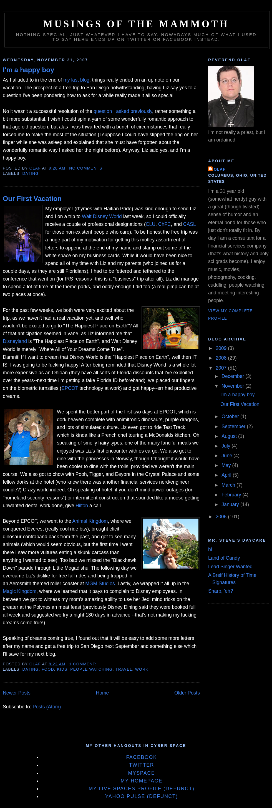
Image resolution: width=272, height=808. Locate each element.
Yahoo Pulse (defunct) (141, 796)
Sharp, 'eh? (220, 591)
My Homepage (142, 781)
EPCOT (69, 388)
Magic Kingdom (19, 591)
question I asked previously (123, 111)
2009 (222, 348)
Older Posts (187, 693)
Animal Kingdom (90, 521)
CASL (189, 224)
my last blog (76, 80)
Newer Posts (17, 693)
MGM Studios (100, 583)
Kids (62, 669)
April (227, 475)
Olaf (220, 169)
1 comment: (83, 664)
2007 (222, 368)
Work (141, 669)
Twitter (141, 765)
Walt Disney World (102, 216)
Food (48, 669)
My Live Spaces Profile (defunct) (141, 788)
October (230, 416)
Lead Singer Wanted (230, 566)
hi (210, 549)
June (227, 455)
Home (102, 693)
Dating (30, 173)
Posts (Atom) (47, 706)
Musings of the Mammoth (136, 24)
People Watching (91, 669)
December (233, 376)
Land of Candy (224, 558)
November (233, 386)
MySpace (141, 773)
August (229, 436)
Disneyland (15, 341)
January (230, 504)
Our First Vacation (32, 198)
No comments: (87, 168)
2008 (222, 358)
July (226, 446)
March (228, 485)
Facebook (141, 757)
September (234, 426)
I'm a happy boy (28, 70)
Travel (123, 669)
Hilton (81, 505)
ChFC (164, 224)
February (231, 495)
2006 (222, 516)
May (226, 465)
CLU (150, 224)
